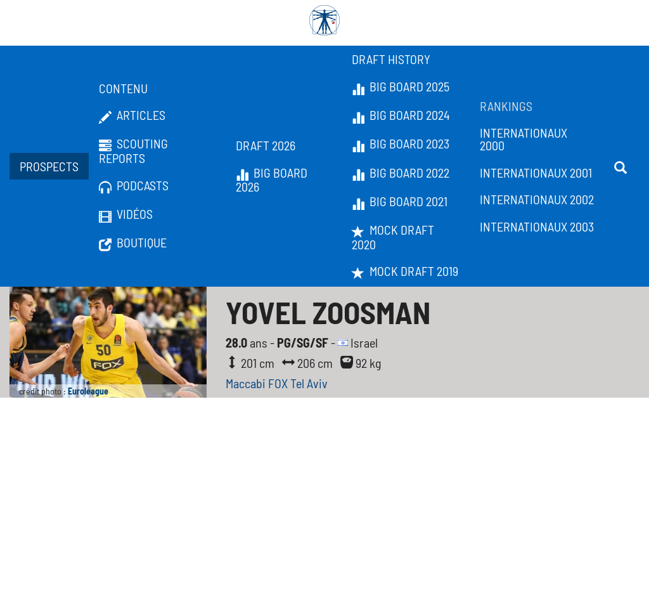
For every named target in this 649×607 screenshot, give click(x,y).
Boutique (133, 243)
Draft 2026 (265, 145)
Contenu (123, 88)
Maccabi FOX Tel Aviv (277, 383)
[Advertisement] (324, 512)
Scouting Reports (133, 151)
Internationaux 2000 (523, 139)
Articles (132, 115)
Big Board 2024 (401, 115)
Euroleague (88, 391)
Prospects (49, 166)
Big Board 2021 (399, 201)
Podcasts (134, 186)
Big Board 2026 (271, 180)
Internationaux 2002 (537, 199)
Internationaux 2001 (536, 172)
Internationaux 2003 (537, 226)
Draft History (391, 59)
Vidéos (126, 214)
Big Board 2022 (400, 173)
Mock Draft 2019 (405, 271)
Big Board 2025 (400, 87)
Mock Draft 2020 (393, 237)
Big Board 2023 (400, 144)
